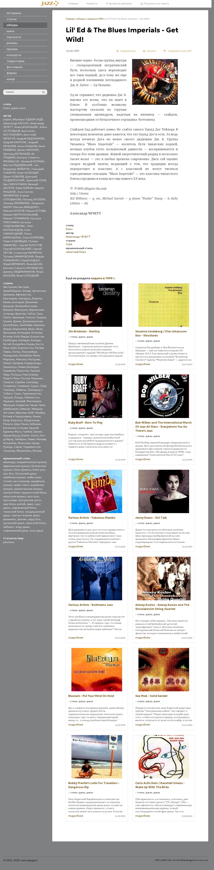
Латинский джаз (25, 473)
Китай (7, 344)
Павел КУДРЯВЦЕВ (15, 241)
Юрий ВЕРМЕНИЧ (14, 264)
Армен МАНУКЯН (28, 149)
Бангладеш (10, 298)
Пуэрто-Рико (11, 378)
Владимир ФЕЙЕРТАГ (16, 169)
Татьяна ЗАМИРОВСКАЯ (18, 256)
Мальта (8, 424)
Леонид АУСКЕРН (34, 199)
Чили (42, 405)
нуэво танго (21, 485)
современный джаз (15, 530)
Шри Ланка (21, 424)
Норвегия (9, 370)
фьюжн (22, 519)
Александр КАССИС (16, 123)
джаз (14, 108)
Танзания (9, 450)
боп (11, 473)
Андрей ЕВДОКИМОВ (31, 138)
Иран (39, 329)
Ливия (31, 439)
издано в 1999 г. (96, 18)
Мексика (21, 359)
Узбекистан (31, 397)
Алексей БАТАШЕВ (26, 127)
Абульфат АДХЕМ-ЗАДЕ (28, 119)
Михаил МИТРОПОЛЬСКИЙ (20, 214)
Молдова (34, 359)
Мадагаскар (32, 420)
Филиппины (23, 450)
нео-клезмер (21, 481)
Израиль (39, 325)
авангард (9, 462)
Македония (10, 355)
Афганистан (23, 294)
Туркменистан (31, 393)
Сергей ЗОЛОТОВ (30, 245)
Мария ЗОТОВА (36, 210)
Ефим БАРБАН (24, 188)
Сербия (20, 382)
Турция (8, 397)
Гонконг (30, 317)
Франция (9, 405)
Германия (18, 317)
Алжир (26, 290)
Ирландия (9, 332)
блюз (6, 108)
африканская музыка (16, 466)
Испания (36, 332)
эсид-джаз (22, 526)
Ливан (7, 351)
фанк (36, 515)
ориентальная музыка (28, 488)
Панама (35, 370)
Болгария (18, 302)
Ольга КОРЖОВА (33, 237)
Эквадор (36, 408)
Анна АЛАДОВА (27, 146)
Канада (36, 340)
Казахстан (37, 336)
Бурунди (8, 306)
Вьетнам (20, 313)
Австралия (10, 287)
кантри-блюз (11, 492)
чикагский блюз (36, 523)
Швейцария (10, 408)
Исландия (23, 332)
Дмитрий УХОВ (36, 180)
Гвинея (37, 431)
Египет (25, 435)
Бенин (7, 302)
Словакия (9, 386)
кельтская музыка (14, 496)
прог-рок (33, 496)
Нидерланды (32, 363)
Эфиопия (21, 412)
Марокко (9, 359)
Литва (16, 351)
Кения (36, 416)
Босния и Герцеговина (17, 416)
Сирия (18, 446)
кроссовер (10, 500)
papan (7, 119)
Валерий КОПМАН (32, 161)
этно (22, 108)
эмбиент (8, 526)
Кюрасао (17, 420)
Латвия (39, 347)
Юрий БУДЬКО (30, 260)
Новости (91, 3)
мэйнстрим (34, 477)
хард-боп (34, 519)
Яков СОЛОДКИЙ (27, 275)
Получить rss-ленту (154, 3)
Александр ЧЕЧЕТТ (78, 236)
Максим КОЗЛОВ (14, 210)
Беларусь (25, 298)
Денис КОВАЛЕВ (13, 176)
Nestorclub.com (200, 860)
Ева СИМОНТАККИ (15, 184)
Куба (13, 347)
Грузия (7, 321)
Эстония (8, 412)
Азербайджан (12, 290)
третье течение (21, 515)
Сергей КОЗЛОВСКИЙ (17, 248)
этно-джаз (36, 530)
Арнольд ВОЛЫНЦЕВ (16, 153)
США (43, 386)
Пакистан (23, 370)
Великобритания (26, 306)
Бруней (33, 428)
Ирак (31, 329)
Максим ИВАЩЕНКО (26, 207)
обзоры (80, 18)
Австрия (23, 287)
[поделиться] (126, 50)
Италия (8, 336)
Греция (41, 317)
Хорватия (22, 405)
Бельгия (37, 298)
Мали (36, 355)
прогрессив (25, 500)
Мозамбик (9, 443)
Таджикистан (31, 446)
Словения (23, 386)
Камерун (24, 340)
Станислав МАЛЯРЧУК (27, 252)
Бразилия (31, 302)
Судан (34, 386)
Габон (31, 313)
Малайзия (25, 355)
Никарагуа (10, 367)
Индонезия (20, 329)
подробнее (75, 364)
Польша (16, 374)
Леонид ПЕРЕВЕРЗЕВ (16, 203)
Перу (6, 374)
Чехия (33, 405)
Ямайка (40, 412)
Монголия (24, 443)
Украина (8, 401)
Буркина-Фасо (12, 431)
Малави (41, 439)
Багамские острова (15, 428)
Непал (7, 363)
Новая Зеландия (28, 367)
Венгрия (8, 309)
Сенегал (8, 382)
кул (5, 473)
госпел (7, 481)
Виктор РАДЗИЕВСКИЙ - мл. (21, 165)
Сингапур (32, 382)
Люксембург (29, 351)
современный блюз (23, 507)
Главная (73, 3)
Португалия (30, 374)
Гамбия (27, 431)
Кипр (6, 420)
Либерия (20, 439)
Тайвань (21, 389)
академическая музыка (31, 462)
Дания (17, 321)
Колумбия (18, 344)
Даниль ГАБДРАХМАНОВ (19, 271)
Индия (7, 329)
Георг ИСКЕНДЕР (28, 172)
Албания (35, 424)
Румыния (36, 378)
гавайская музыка (14, 477)
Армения (8, 294)
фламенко (9, 519)
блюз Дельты (22, 469)
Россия (25, 378)
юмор (11, 79)
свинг (30, 504)
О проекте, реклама (119, 3)
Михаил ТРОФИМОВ (16, 218)
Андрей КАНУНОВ (15, 142)
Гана (39, 313)
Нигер (35, 443)
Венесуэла (21, 309)
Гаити (6, 317)
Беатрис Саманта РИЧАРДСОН (23, 268)
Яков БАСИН (34, 264)
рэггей (21, 504)
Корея (30, 344)
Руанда (8, 446)
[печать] (150, 50)
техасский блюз (13, 511)
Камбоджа (10, 340)
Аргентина (39, 290)
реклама (8, 542)
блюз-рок (38, 469)
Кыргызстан (25, 347)
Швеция (25, 408)
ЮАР (31, 412)
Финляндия (34, 401)
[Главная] (51, 3)
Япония (37, 450)
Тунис (17, 393)
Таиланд (8, 389)
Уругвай (20, 401)
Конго (35, 435)
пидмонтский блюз (33, 492)
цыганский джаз (13, 523)
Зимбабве (26, 325)
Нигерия (18, 363)
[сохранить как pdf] (177, 50)
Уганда (18, 397)
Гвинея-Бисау (11, 435)
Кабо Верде (21, 336)
